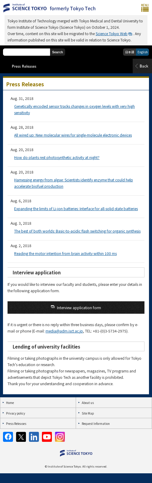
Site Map (88, 413)
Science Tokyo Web (112, 33)
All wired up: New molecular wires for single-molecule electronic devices (73, 134)
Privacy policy (15, 413)
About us (88, 402)
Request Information (96, 423)
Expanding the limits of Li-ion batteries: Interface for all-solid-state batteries (76, 208)
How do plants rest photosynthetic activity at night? (57, 157)
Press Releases (16, 423)
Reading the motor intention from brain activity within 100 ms (65, 253)
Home (10, 402)
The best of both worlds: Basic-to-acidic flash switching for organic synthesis (77, 230)
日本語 (129, 52)
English (143, 52)
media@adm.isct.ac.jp (64, 330)
